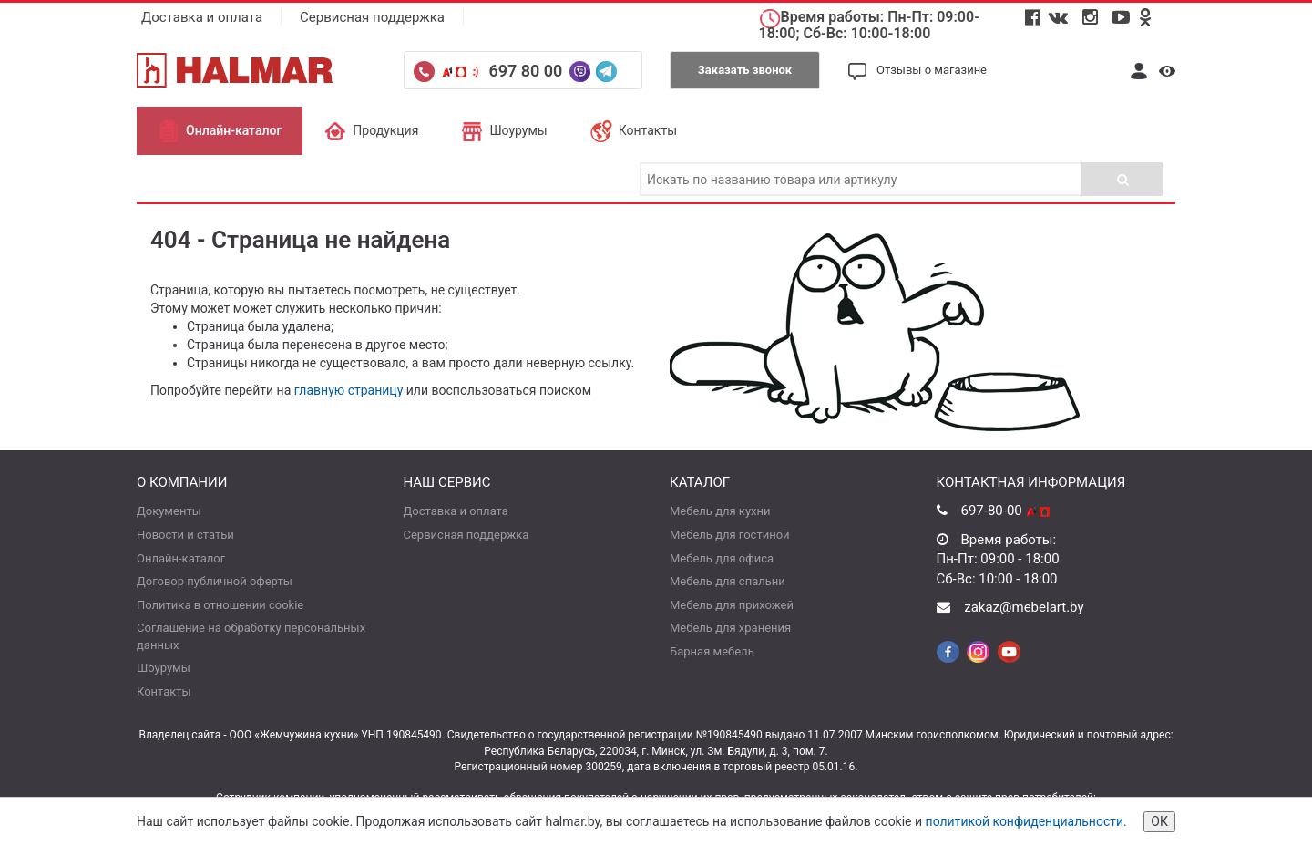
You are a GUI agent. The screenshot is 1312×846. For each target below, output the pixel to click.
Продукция (371, 130)
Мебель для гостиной (730, 535)
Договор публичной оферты (214, 581)
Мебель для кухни (720, 511)
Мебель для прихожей (732, 605)
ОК (1159, 821)
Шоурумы (504, 130)
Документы (169, 511)
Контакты (633, 130)
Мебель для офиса (722, 558)
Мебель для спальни (727, 581)
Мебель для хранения (730, 627)
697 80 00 (527, 70)
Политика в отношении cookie (220, 605)
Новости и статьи (185, 535)
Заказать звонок (745, 70)
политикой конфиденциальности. (1026, 821)
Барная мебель (712, 651)
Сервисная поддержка (372, 17)
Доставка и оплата (201, 17)
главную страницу (349, 390)
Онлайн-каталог (220, 130)
